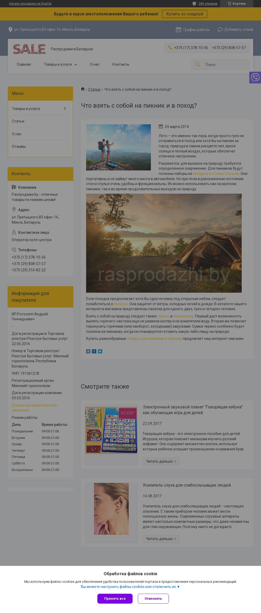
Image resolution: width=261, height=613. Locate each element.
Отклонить (153, 598)
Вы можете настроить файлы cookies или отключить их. (129, 587)
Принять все (115, 598)
